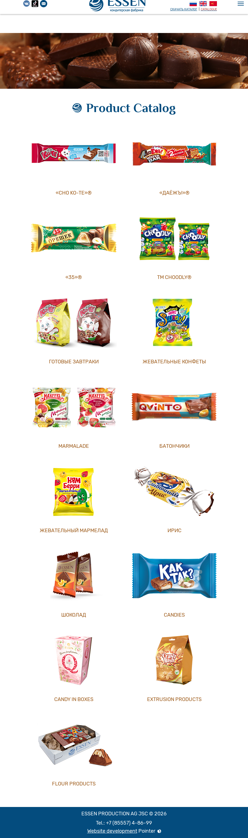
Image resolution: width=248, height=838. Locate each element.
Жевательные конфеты (174, 362)
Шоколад (73, 615)
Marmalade (73, 446)
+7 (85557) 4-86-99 (129, 823)
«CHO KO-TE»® (74, 193)
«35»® (73, 277)
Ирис (174, 530)
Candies (174, 615)
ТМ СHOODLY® (174, 277)
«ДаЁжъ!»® (174, 193)
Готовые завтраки (74, 362)
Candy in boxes (73, 699)
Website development (112, 831)
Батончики (174, 446)
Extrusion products (174, 699)
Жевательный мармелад (74, 530)
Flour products (74, 784)
